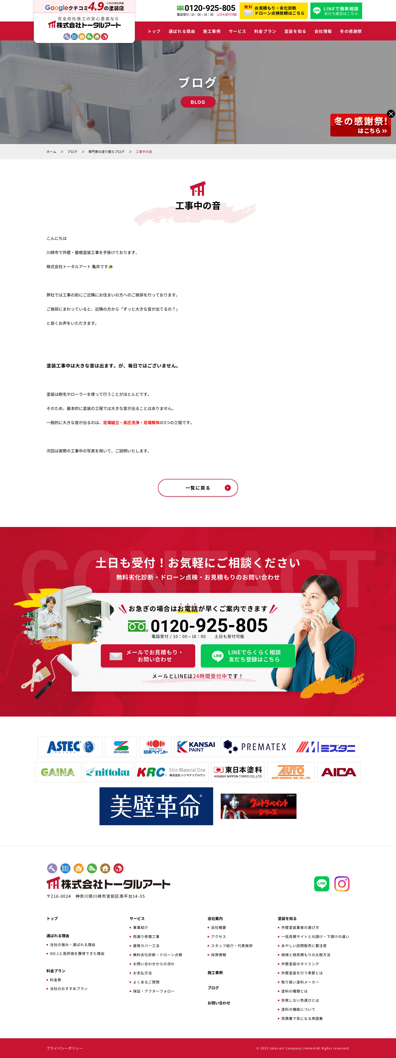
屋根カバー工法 (146, 945)
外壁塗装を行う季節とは (302, 972)
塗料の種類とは (294, 991)
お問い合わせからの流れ (154, 963)
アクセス (218, 936)
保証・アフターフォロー (154, 991)
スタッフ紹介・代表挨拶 (232, 945)
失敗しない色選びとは (300, 1000)
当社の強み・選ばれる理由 (72, 944)
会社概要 (218, 927)
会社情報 (323, 31)
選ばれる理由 (182, 31)
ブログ (72, 151)
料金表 (55, 979)
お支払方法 (142, 972)
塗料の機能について (298, 1009)
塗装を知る (295, 31)
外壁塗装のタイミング (300, 963)
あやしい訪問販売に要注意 (304, 945)
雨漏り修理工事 (146, 936)
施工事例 (212, 31)
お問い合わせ (219, 1002)
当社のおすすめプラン (69, 988)
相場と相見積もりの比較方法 (306, 954)
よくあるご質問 (146, 981)
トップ (154, 31)
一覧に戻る (198, 488)
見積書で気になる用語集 (302, 1018)
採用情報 (218, 954)
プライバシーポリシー (64, 1048)
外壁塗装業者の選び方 (300, 927)
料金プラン (265, 31)
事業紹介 (140, 927)
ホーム (51, 151)
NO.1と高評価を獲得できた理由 (77, 953)
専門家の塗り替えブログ (106, 151)
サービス (237, 31)
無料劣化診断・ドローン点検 (157, 954)
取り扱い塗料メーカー (300, 981)
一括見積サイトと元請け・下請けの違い (315, 936)
